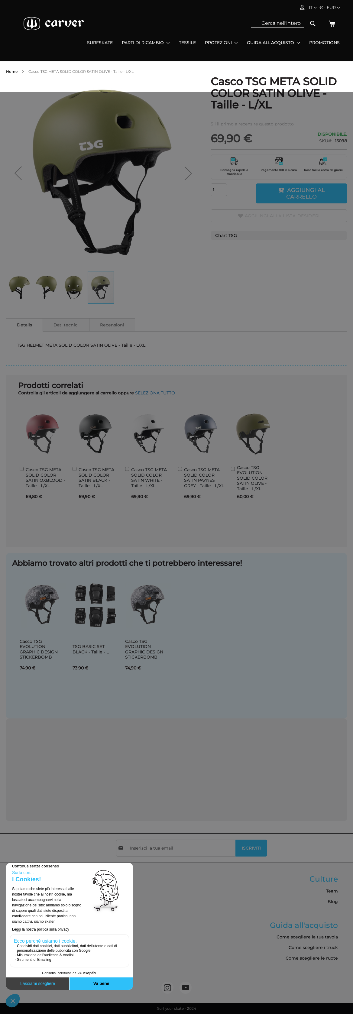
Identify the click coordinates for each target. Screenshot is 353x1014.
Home (12, 71)
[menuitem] (100, 43)
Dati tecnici (66, 325)
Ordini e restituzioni (30, 944)
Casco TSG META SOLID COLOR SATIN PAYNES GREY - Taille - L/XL (204, 477)
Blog (333, 901)
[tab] (24, 325)
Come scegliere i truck (313, 947)
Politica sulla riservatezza (36, 922)
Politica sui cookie (28, 933)
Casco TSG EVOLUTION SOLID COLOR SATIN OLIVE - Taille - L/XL (252, 478)
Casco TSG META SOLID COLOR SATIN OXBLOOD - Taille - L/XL (45, 477)
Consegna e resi (26, 901)
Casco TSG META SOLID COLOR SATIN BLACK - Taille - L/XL (96, 477)
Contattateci (22, 954)
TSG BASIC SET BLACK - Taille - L (91, 649)
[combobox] (277, 23)
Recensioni (112, 325)
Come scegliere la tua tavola (307, 937)
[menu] (213, 42)
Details (24, 325)
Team (332, 891)
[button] (329, 8)
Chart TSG (226, 235)
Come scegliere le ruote (312, 958)
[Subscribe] (251, 848)
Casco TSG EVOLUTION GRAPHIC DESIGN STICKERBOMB (39, 649)
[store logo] (54, 23)
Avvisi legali (21, 912)
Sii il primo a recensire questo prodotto (252, 124)
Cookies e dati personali (35, 965)
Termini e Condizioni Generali (41, 891)
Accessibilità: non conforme (39, 975)
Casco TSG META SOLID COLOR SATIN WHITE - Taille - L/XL (149, 477)
